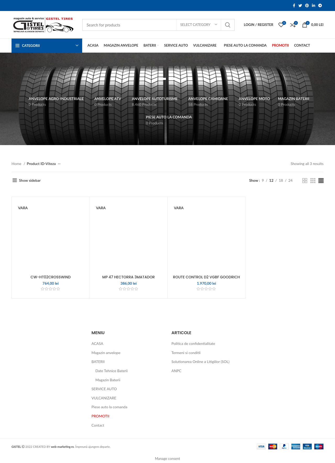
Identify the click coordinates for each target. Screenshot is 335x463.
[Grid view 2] (304, 180)
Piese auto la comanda (109, 407)
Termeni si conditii (185, 352)
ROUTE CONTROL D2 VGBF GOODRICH (206, 277)
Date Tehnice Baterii (112, 370)
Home (17, 163)
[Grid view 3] (312, 180)
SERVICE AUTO (104, 389)
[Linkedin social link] (313, 5)
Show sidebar (30, 180)
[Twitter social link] (300, 5)
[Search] (158, 25)
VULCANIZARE (104, 398)
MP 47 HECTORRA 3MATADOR (128, 277)
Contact (98, 425)
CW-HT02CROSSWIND (51, 277)
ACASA (97, 343)
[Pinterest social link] (307, 5)
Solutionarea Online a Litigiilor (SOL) (200, 361)
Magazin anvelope (106, 352)
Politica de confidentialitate (193, 343)
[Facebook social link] (294, 5)
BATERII (98, 361)
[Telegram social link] (320, 5)
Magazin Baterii (108, 380)
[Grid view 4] (321, 180)
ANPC (176, 370)
